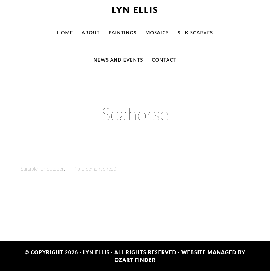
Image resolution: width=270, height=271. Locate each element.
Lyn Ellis (135, 9)
